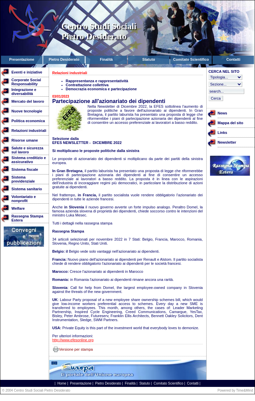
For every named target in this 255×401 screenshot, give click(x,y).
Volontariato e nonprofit (23, 199)
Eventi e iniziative (26, 72)
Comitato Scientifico (168, 383)
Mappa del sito (230, 123)
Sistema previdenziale (23, 179)
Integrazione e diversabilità (23, 92)
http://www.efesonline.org (73, 340)
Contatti (193, 383)
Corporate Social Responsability (26, 82)
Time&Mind (244, 390)
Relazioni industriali (28, 131)
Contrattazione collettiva (87, 85)
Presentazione (80, 383)
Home (62, 383)
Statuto (144, 383)
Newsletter (227, 142)
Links (222, 133)
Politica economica (28, 121)
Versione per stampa (76, 349)
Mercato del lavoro (27, 101)
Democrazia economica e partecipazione (101, 89)
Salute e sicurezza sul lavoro (27, 150)
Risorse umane (24, 140)
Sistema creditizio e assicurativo (28, 160)
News (222, 113)
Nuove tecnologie (26, 111)
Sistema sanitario (26, 189)
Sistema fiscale (24, 169)
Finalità (130, 383)
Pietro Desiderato (108, 383)
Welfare (18, 208)
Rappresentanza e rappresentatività (97, 81)
